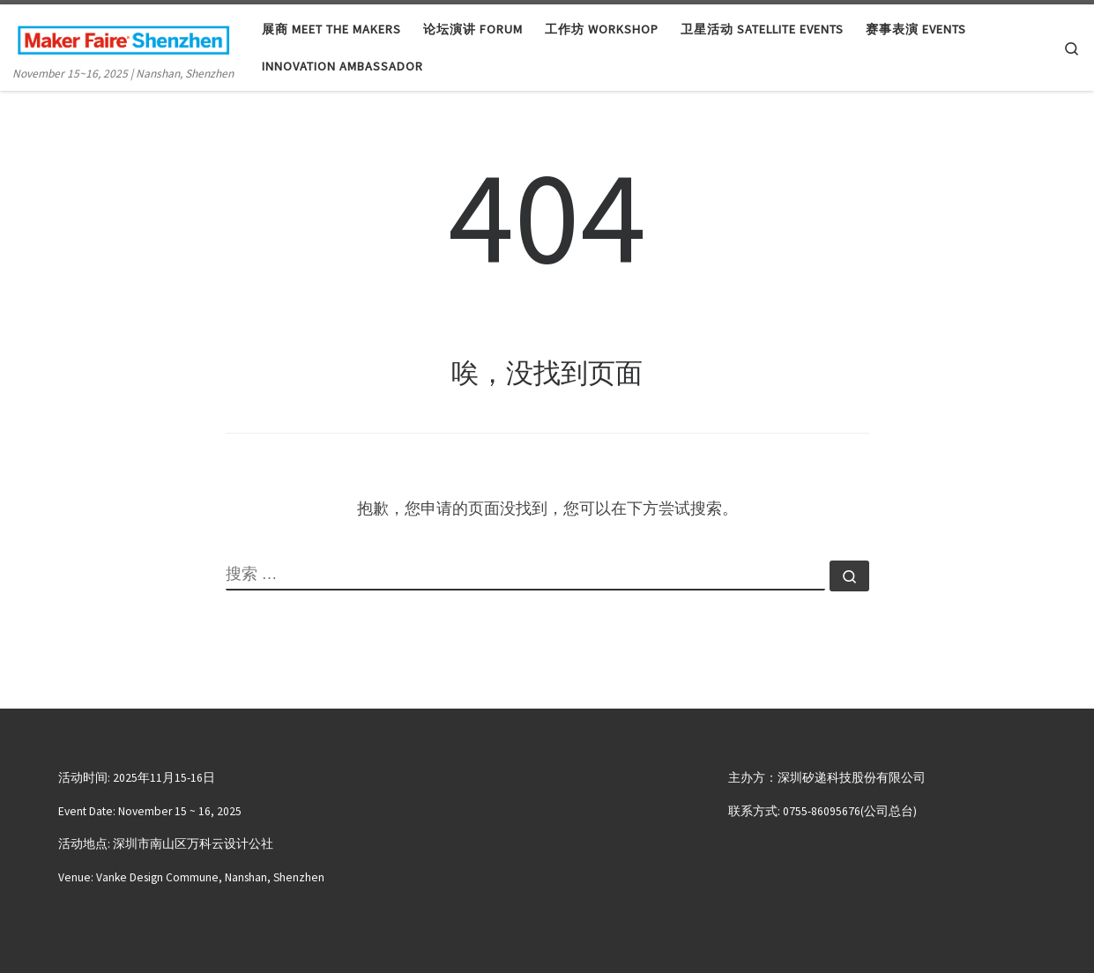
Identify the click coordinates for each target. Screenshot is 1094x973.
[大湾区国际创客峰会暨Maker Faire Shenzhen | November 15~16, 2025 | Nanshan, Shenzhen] (123, 36)
